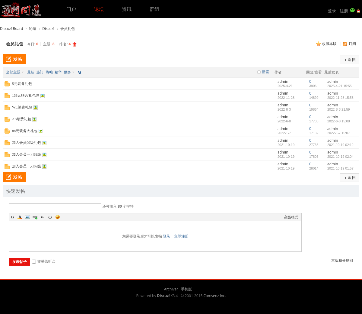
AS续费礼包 (21, 119)
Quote (43, 217)
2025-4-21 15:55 (339, 86)
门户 (71, 9)
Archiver (171, 289)
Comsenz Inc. (214, 295)
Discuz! (48, 28)
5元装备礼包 (22, 84)
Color (20, 217)
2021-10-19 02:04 (340, 156)
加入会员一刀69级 (26, 166)
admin (283, 81)
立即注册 (181, 236)
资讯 (127, 9)
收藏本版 (330, 43)
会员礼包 (67, 28)
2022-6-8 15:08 (338, 121)
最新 (30, 72)
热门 (39, 72)
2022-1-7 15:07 (338, 133)
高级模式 (291, 217)
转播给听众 (44, 261)
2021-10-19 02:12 (340, 145)
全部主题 (13, 72)
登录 (332, 11)
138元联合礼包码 (25, 95)
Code (50, 217)
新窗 (265, 72)
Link (35, 217)
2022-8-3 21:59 (338, 109)
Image (27, 217)
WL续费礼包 (22, 107)
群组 (154, 9)
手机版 (186, 289)
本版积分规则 (342, 260)
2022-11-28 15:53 (340, 97)
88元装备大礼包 (24, 131)
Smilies (58, 217)
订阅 (352, 43)
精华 (58, 72)
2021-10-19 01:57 (340, 168)
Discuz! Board (11, 28)
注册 (344, 11)
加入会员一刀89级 (26, 154)
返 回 (352, 59)
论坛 (99, 9)
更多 (67, 72)
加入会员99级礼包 (26, 143)
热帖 (49, 72)
